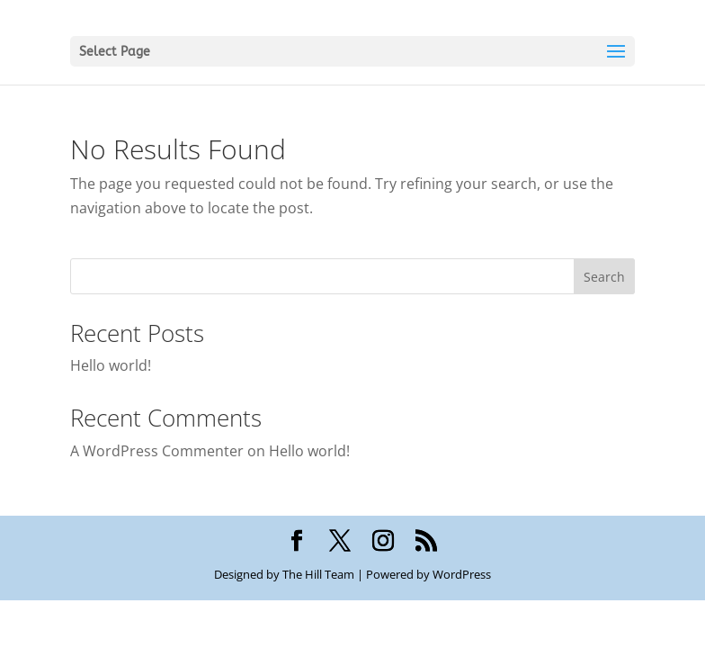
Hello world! (110, 365)
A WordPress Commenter (157, 451)
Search (604, 276)
